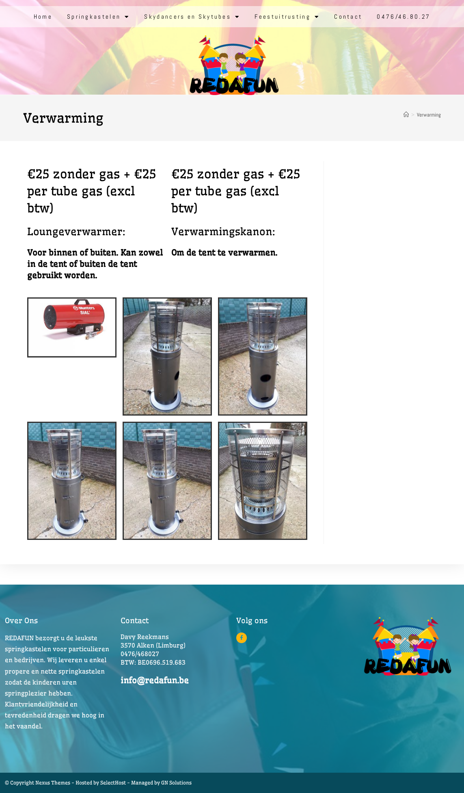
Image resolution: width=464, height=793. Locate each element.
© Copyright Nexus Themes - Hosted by (52, 783)
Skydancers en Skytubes (192, 17)
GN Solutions (176, 783)
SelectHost (113, 783)
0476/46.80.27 (403, 16)
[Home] (406, 114)
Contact (348, 16)
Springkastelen (98, 17)
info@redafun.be (155, 680)
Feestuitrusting (287, 17)
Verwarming (429, 114)
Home (43, 16)
